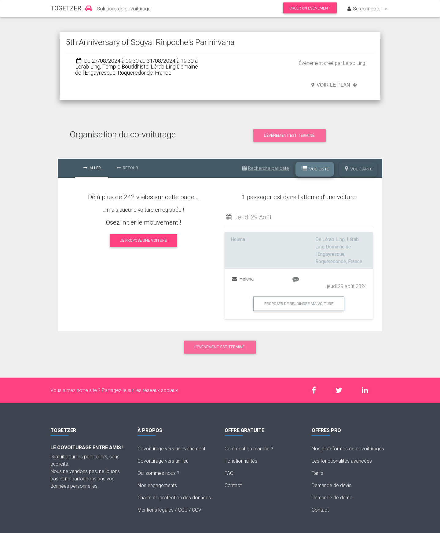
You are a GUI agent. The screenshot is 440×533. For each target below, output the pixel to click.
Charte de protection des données (174, 497)
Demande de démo (332, 497)
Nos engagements (157, 485)
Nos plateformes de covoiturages (348, 448)
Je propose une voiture (143, 240)
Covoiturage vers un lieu (163, 461)
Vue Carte (359, 169)
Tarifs (317, 473)
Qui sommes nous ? (158, 473)
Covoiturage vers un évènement (171, 448)
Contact (233, 485)
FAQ (229, 473)
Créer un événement (310, 8)
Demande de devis (331, 485)
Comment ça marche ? (249, 448)
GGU (183, 510)
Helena (243, 279)
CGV (196, 510)
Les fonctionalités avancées (342, 461)
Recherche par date (265, 168)
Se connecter (364, 9)
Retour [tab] (127, 167)
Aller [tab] (92, 167)
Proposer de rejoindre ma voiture (298, 303)
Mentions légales (156, 510)
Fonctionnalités (241, 461)
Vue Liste (315, 169)
